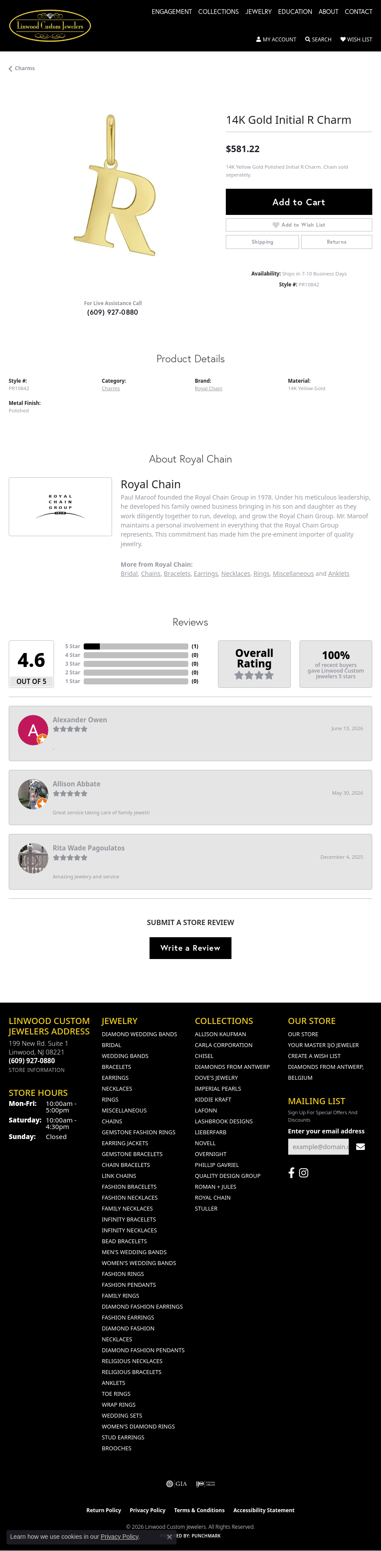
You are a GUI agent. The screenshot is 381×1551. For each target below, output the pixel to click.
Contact (358, 12)
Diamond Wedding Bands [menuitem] (139, 1034)
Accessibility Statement (263, 1510)
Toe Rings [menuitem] (116, 1394)
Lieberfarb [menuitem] (210, 1132)
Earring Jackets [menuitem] (125, 1143)
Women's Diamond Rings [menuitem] (138, 1426)
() (195, 646)
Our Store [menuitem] (303, 1034)
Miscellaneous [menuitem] (124, 1110)
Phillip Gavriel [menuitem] (217, 1165)
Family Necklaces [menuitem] (127, 1208)
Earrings (206, 573)
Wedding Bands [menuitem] (125, 1056)
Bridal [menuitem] (112, 1045)
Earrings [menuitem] (115, 1078)
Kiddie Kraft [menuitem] (213, 1099)
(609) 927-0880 (113, 311)
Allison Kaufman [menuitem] (220, 1034)
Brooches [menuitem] (117, 1448)
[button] (276, 39)
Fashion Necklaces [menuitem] (130, 1197)
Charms (25, 68)
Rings (261, 573)
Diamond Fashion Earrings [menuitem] (142, 1306)
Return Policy (103, 1510)
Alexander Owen (80, 719)
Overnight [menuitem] (211, 1154)
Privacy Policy (148, 1510)
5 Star (72, 646)
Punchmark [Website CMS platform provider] (206, 1536)
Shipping (263, 241)
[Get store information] (37, 1070)
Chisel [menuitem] (204, 1056)
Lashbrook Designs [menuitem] (224, 1121)
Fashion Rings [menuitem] (123, 1274)
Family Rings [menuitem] (120, 1295)
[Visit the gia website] (176, 1483)
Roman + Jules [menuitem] (215, 1186)
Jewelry (258, 12)
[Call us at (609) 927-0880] (32, 1060)
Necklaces (235, 573)
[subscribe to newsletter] (360, 1147)
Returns (337, 241)
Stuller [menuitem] (206, 1208)
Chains (150, 573)
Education (295, 12)
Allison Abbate (77, 783)
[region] (113, 188)
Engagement (172, 12)
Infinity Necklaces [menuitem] (129, 1230)
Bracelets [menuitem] (116, 1067)
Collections (218, 12)
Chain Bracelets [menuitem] (126, 1165)
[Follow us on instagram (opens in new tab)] (303, 1173)
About (328, 12)
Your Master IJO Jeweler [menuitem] (323, 1045)
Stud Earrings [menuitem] (123, 1437)
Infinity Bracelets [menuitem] (129, 1219)
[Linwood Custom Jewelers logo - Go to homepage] (55, 26)
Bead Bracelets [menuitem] (124, 1241)
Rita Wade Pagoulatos (89, 848)
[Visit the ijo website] (205, 1483)
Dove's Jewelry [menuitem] (216, 1078)
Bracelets (177, 573)
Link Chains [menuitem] (119, 1176)
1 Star (72, 681)
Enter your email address (326, 1131)
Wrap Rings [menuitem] (119, 1404)
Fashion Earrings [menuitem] (128, 1317)
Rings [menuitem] (110, 1099)
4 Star (72, 655)
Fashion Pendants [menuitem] (129, 1285)
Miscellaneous (293, 573)
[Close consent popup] (169, 1537)
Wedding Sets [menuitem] (122, 1415)
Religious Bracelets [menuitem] (132, 1372)
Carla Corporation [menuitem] (223, 1045)
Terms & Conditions (199, 1510)
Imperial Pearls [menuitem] (218, 1088)
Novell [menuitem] (205, 1143)
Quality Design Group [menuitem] (228, 1176)
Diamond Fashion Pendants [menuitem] (143, 1350)
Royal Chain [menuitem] (213, 1197)
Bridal (129, 573)
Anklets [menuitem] (114, 1383)
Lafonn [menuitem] (206, 1110)
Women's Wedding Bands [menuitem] (139, 1263)
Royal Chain (208, 388)
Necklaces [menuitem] (117, 1088)
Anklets (339, 573)
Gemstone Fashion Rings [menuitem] (139, 1132)
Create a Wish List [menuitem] (314, 1056)
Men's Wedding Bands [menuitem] (134, 1252)
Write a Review (190, 947)
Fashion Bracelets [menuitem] (129, 1186)
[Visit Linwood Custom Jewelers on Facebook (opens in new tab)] (291, 1173)
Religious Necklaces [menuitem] (132, 1361)
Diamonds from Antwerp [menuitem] (232, 1067)
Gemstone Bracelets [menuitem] (132, 1154)
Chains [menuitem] (112, 1121)
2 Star (72, 672)
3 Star (72, 663)
